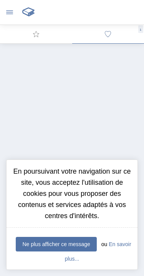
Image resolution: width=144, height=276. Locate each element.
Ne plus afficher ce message (56, 244)
